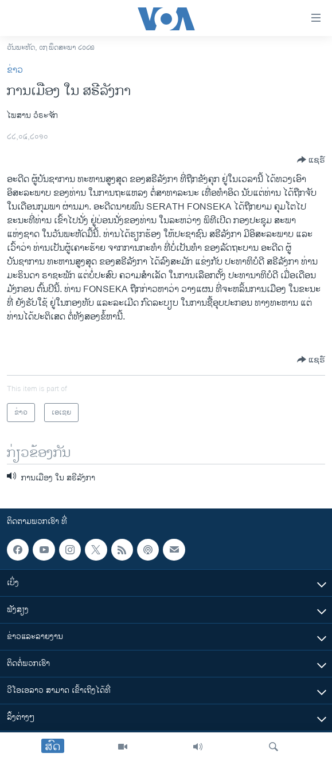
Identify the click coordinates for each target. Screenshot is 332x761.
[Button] (311, 160)
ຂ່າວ (15, 70)
